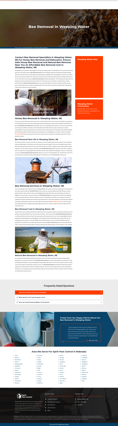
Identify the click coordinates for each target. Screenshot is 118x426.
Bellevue (84, 368)
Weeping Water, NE (82, 399)
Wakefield (17, 366)
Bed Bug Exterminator (54, 402)
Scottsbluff (18, 380)
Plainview (39, 355)
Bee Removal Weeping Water (41, 47)
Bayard (83, 370)
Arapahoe (84, 378)
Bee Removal (51, 405)
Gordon (61, 368)
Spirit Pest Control (64, 424)
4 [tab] (96, 340)
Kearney (39, 380)
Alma (83, 380)
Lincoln (39, 376)
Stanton (17, 376)
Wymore (17, 357)
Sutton (16, 370)
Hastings (62, 357)
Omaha (39, 359)
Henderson (40, 383)
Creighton (84, 355)
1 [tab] (87, 340)
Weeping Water (19, 364)
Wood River (18, 359)
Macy (38, 370)
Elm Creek (62, 380)
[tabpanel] (59, 28)
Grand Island (63, 366)
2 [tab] (90, 340)
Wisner (17, 361)
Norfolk (39, 366)
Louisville (39, 374)
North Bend (40, 364)
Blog (49, 410)
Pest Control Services (52, 6)
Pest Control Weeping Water (26, 47)
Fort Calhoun (63, 378)
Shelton (17, 378)
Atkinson (84, 374)
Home (40, 6)
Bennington (85, 364)
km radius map (89, 78)
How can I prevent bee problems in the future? (33, 302)
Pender (39, 357)
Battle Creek (85, 372)
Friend (61, 374)
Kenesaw (39, 378)
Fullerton (62, 372)
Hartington (62, 361)
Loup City (39, 372)
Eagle (61, 383)
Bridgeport (84, 361)
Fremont (62, 376)
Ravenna (17, 383)
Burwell (84, 359)
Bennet (83, 366)
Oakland (39, 361)
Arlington (84, 376)
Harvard (62, 359)
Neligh (39, 368)
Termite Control (52, 399)
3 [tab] (93, 340)
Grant (61, 364)
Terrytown (17, 368)
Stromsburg (18, 374)
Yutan (16, 355)
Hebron (61, 355)
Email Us (80, 405)
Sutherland (17, 372)
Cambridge (84, 357)
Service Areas (66, 6)
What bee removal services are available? (31, 292)
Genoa (61, 370)
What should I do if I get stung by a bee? (31, 297)
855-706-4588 (91, 6)
